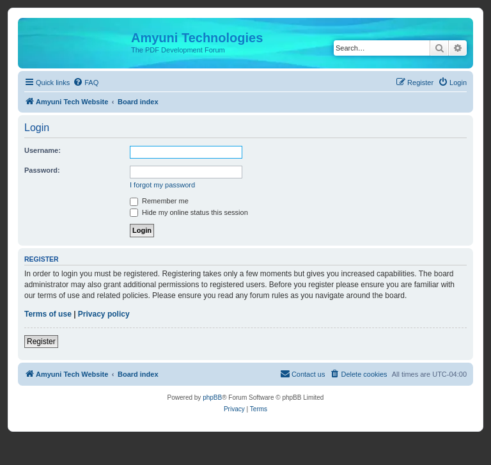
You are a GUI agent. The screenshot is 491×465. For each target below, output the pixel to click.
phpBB (212, 397)
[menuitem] (85, 82)
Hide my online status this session (189, 212)
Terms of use (48, 314)
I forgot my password (162, 185)
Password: (42, 170)
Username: (42, 150)
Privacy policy (104, 314)
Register (41, 341)
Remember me (159, 201)
